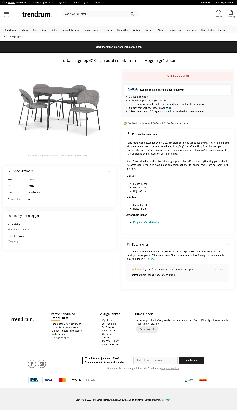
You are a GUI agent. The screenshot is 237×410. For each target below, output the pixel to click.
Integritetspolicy (110, 340)
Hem (5, 36)
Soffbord (136, 30)
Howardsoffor (207, 30)
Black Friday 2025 (110, 344)
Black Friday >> (81, 2)
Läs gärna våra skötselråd (146, 222)
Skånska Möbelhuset (19, 229)
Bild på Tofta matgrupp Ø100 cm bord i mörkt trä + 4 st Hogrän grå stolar (57, 155)
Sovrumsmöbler (91, 30)
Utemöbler (191, 30)
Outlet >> (97, 2)
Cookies (106, 337)
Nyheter (24, 30)
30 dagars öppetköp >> (43, 2)
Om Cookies (108, 327)
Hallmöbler (122, 30)
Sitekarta (106, 334)
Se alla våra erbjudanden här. (126, 46)
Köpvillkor (107, 320)
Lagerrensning (175, 30)
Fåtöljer (160, 30)
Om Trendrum (109, 323)
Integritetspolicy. (170, 368)
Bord (35, 30)
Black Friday (10, 30)
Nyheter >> (64, 2)
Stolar (44, 30)
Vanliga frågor (109, 330)
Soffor (54, 30)
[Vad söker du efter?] (100, 14)
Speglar (148, 30)
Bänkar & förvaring (70, 30)
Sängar (221, 30)
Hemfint (166, 400)
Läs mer (186, 123)
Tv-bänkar (108, 30)
